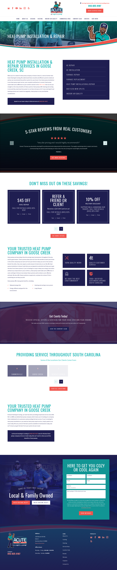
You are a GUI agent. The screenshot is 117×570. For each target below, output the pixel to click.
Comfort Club (66, 550)
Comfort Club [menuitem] (77, 19)
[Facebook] (13, 8)
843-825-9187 (94, 6)
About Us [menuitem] (25, 19)
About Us (65, 536)
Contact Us (66, 564)
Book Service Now (94, 11)
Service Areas (66, 546)
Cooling (65, 539)
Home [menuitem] (18, 19)
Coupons (65, 560)
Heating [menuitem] (40, 19)
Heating (65, 543)
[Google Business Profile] (9, 8)
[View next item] (105, 143)
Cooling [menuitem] (32, 19)
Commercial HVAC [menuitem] (65, 19)
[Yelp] (29, 8)
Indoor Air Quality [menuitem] (51, 19)
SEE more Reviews (58, 158)
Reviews (65, 557)
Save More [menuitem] (95, 19)
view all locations (58, 389)
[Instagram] (25, 8)
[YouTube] (17, 8)
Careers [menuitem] (86, 19)
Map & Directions (39, 543)
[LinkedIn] (21, 8)
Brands (64, 553)
